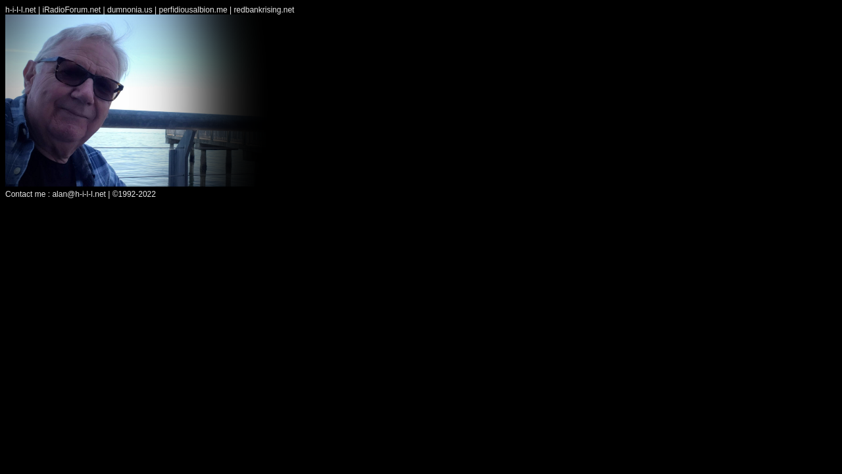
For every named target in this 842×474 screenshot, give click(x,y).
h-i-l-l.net (20, 9)
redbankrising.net (264, 9)
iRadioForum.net (71, 9)
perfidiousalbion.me (193, 9)
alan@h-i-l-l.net (79, 194)
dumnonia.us (130, 9)
